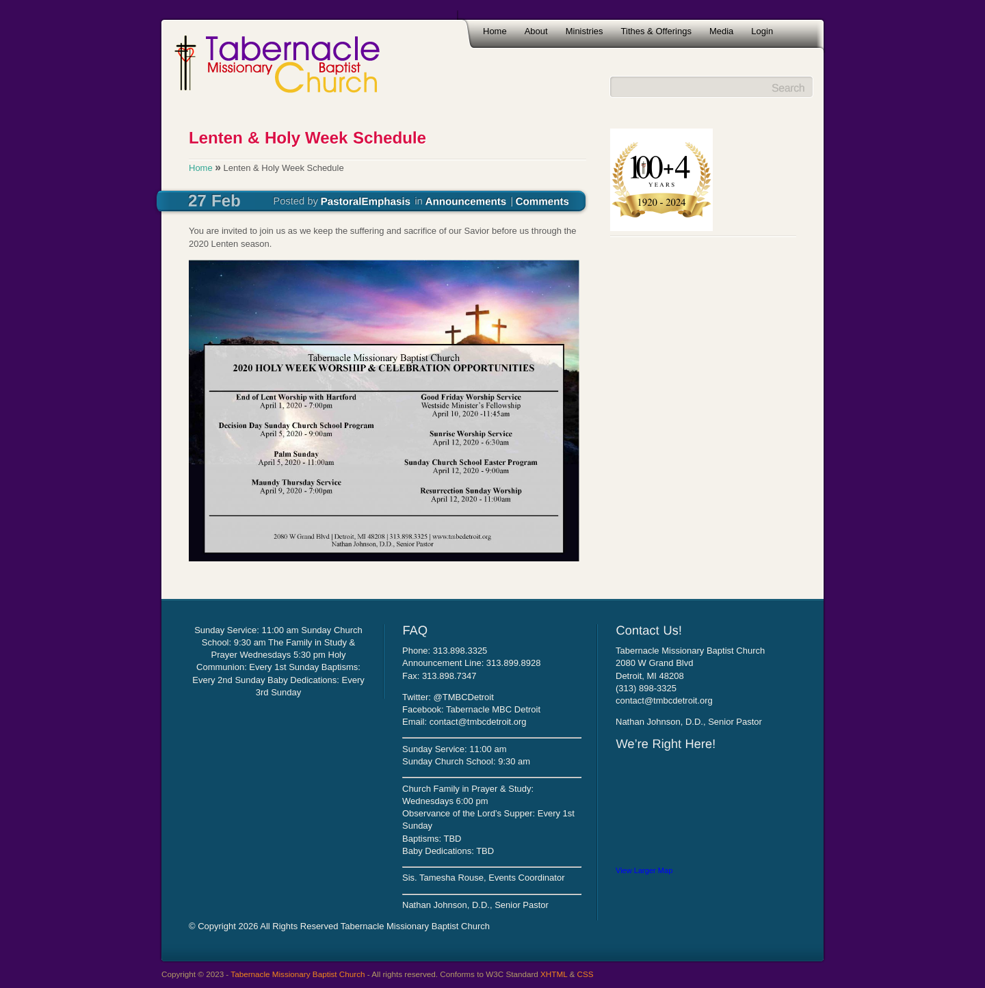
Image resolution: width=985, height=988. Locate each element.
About (536, 31)
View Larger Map (644, 870)
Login (762, 31)
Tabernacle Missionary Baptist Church (298, 974)
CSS (585, 974)
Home (495, 31)
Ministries (584, 31)
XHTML (553, 974)
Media (721, 31)
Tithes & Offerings (656, 31)
